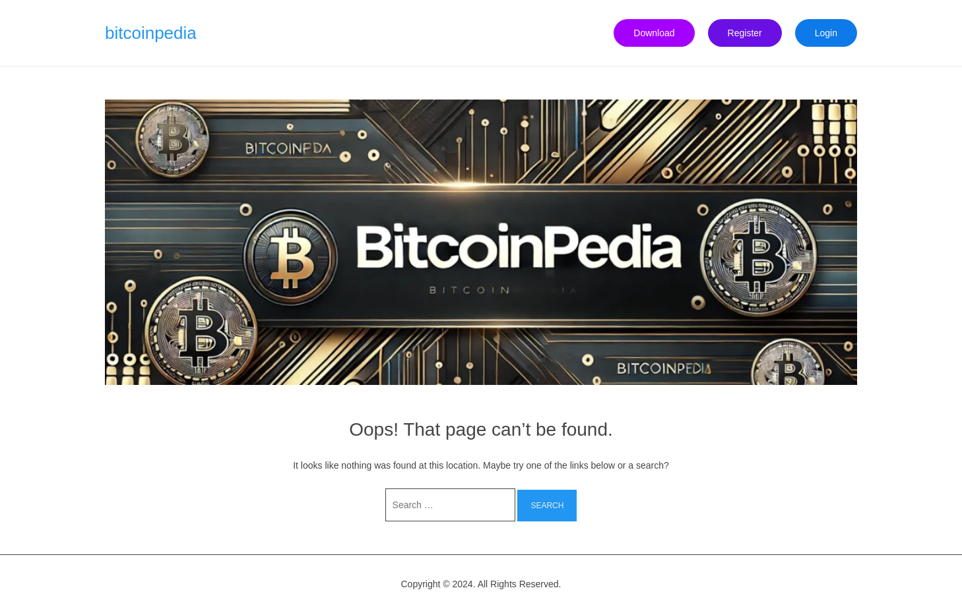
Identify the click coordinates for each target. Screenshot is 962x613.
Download (653, 33)
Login (826, 33)
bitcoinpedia (151, 33)
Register (745, 33)
